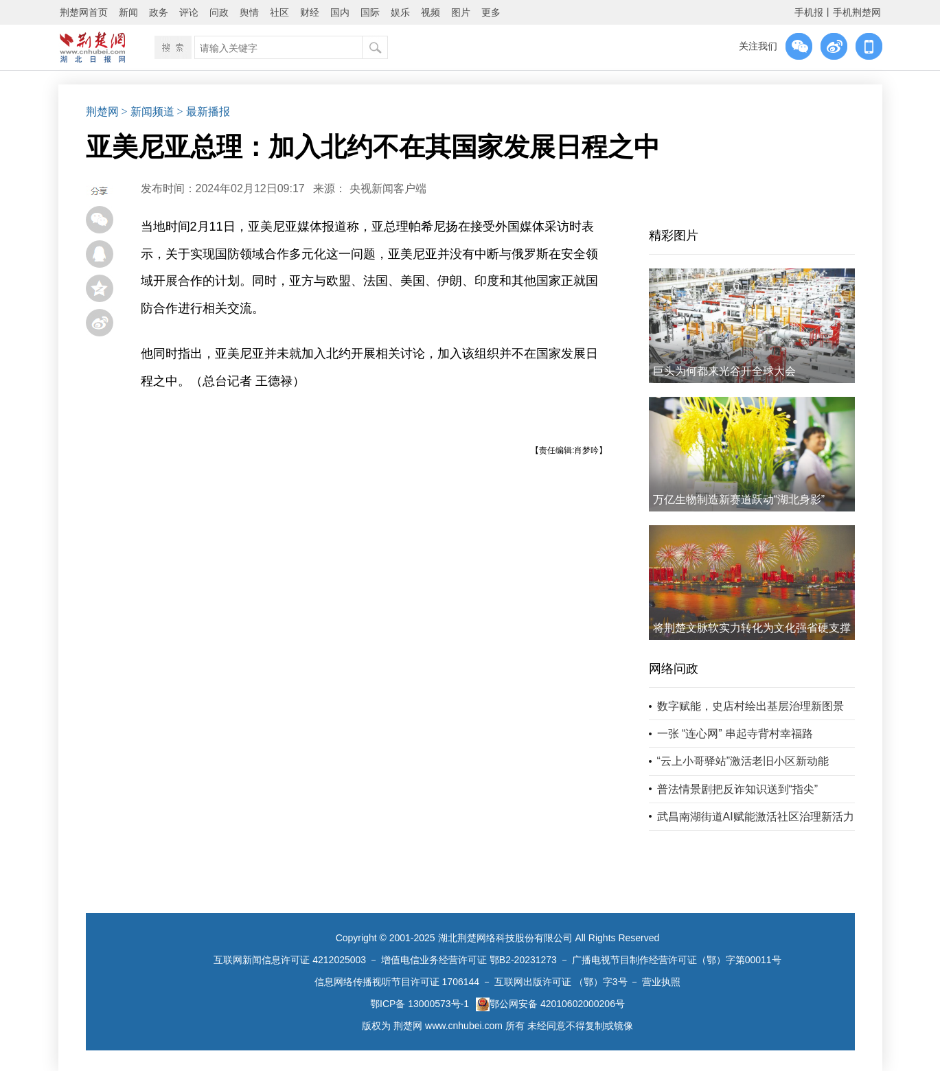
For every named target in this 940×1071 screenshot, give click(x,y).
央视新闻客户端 (387, 188)
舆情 (249, 12)
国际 (370, 12)
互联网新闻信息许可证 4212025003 (290, 959)
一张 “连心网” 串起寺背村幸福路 (735, 733)
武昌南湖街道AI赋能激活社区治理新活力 (755, 816)
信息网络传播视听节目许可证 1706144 (396, 981)
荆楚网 (102, 111)
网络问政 (673, 669)
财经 (309, 12)
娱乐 (400, 12)
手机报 (808, 12)
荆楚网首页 (84, 12)
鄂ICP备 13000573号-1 (419, 1003)
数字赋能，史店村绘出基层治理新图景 (750, 706)
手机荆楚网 (857, 12)
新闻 (128, 12)
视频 (430, 12)
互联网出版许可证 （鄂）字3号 (561, 981)
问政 (219, 12)
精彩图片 (673, 235)
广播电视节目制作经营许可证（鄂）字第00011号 (676, 959)
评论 (188, 12)
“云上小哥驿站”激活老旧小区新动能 (743, 761)
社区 (279, 12)
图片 (460, 12)
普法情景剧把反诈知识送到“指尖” (737, 789)
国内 (339, 12)
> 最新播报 (203, 111)
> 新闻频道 (148, 111)
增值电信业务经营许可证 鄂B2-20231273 (469, 959)
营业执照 (661, 981)
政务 (158, 12)
